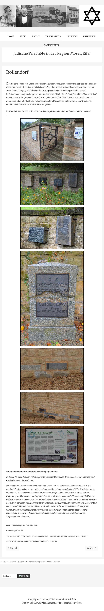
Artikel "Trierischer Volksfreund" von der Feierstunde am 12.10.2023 (31, 541)
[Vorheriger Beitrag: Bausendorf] (12, 548)
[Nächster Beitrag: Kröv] (91, 548)
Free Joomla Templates (70, 602)
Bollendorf (17, 72)
